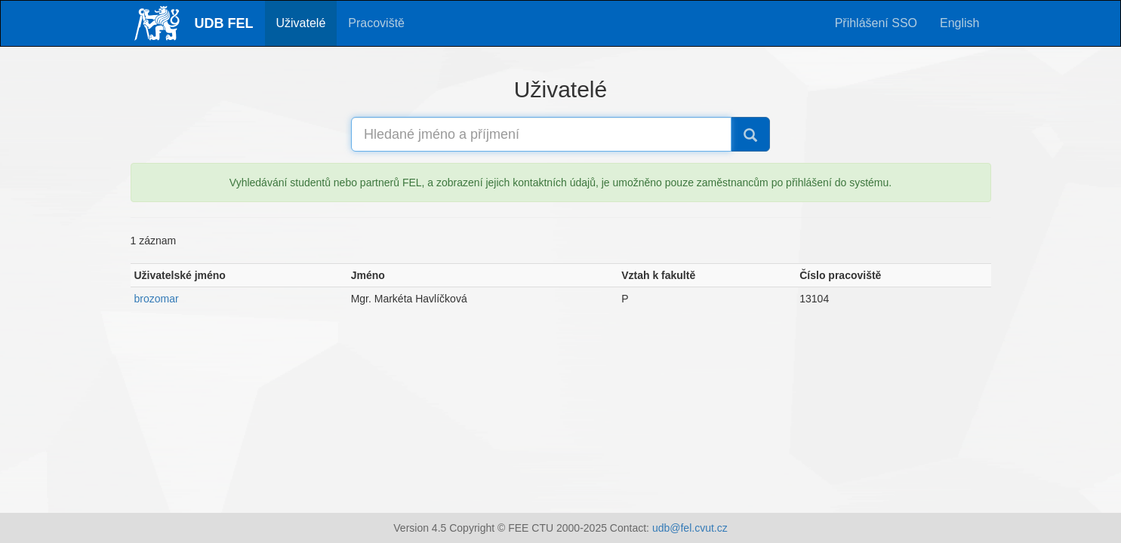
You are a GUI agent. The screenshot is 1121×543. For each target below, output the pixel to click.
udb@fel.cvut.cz (690, 528)
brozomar (156, 299)
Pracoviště (376, 23)
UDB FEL (224, 23)
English (959, 23)
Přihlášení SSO (876, 23)
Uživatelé (301, 23)
